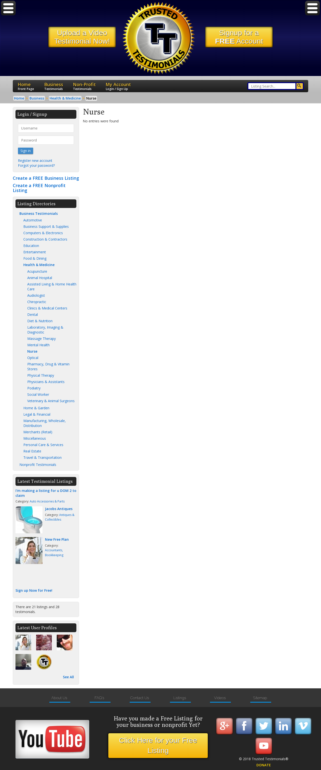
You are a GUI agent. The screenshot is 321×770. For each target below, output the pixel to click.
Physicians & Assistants (46, 381)
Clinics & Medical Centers (47, 308)
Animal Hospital (39, 277)
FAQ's (99, 698)
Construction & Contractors (45, 239)
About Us (59, 698)
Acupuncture (37, 271)
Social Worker (38, 394)
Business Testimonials (38, 213)
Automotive (32, 220)
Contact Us (139, 698)
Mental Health (38, 345)
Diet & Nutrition (40, 321)
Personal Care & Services (43, 444)
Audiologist (36, 295)
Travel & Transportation (42, 457)
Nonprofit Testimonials (37, 464)
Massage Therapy (41, 338)
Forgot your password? (36, 165)
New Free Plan (57, 539)
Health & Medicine (39, 264)
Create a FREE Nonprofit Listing (39, 187)
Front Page (26, 89)
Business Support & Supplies (46, 226)
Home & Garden (36, 408)
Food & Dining (34, 258)
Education (31, 245)
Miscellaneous (34, 438)
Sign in (25, 150)
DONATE (263, 765)
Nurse (32, 351)
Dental (32, 314)
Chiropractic (36, 301)
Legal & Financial (36, 414)
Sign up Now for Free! (33, 590)
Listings (179, 698)
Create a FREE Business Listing (46, 178)
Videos (220, 698)
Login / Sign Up (117, 89)
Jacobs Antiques (58, 508)
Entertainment (34, 252)
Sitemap (260, 698)
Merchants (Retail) (37, 432)
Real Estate (32, 451)
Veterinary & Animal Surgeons (51, 400)
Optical (32, 357)
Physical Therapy (40, 375)
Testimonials (53, 89)
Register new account (35, 160)
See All (68, 677)
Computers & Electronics (43, 233)
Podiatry (34, 388)
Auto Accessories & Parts (47, 501)
